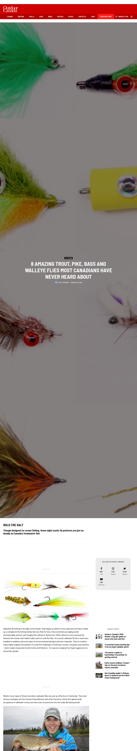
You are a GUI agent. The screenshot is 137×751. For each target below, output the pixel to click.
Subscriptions (106, 16)
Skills (31, 16)
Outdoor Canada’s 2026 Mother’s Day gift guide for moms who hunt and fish (115, 636)
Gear (41, 16)
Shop (93, 16)
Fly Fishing (68, 258)
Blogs (70, 16)
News (50, 16)
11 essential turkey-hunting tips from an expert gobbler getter (117, 646)
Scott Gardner (63, 283)
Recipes (60, 16)
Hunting (21, 16)
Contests (82, 16)
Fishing (10, 16)
